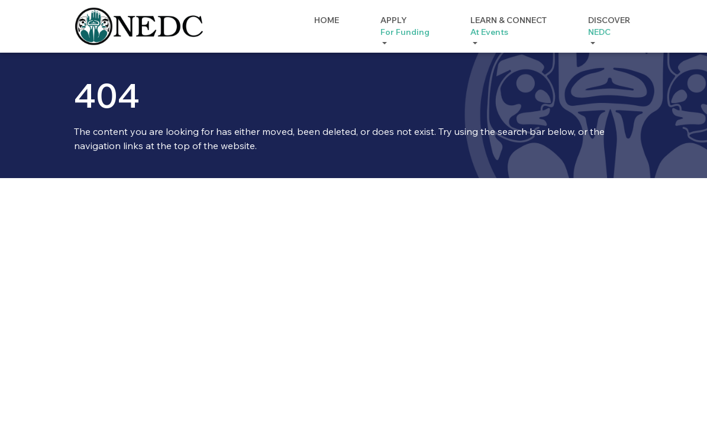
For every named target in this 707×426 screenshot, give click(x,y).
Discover (609, 26)
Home (326, 20)
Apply (405, 26)
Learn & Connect (508, 26)
